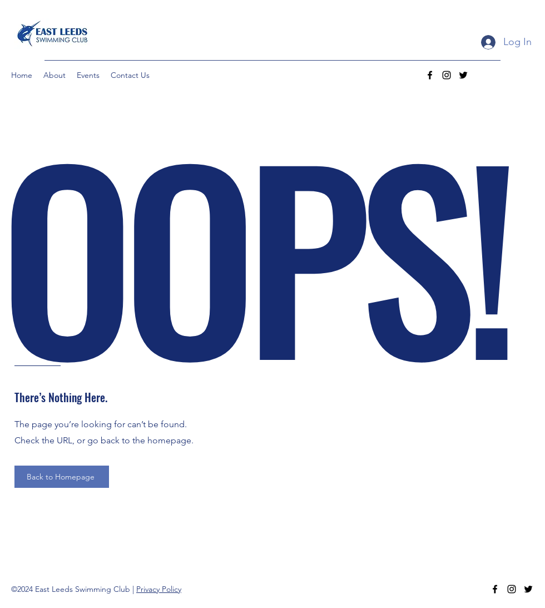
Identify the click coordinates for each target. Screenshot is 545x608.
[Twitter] (463, 75)
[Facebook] (429, 75)
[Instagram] (446, 75)
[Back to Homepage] (61, 477)
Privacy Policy (158, 589)
